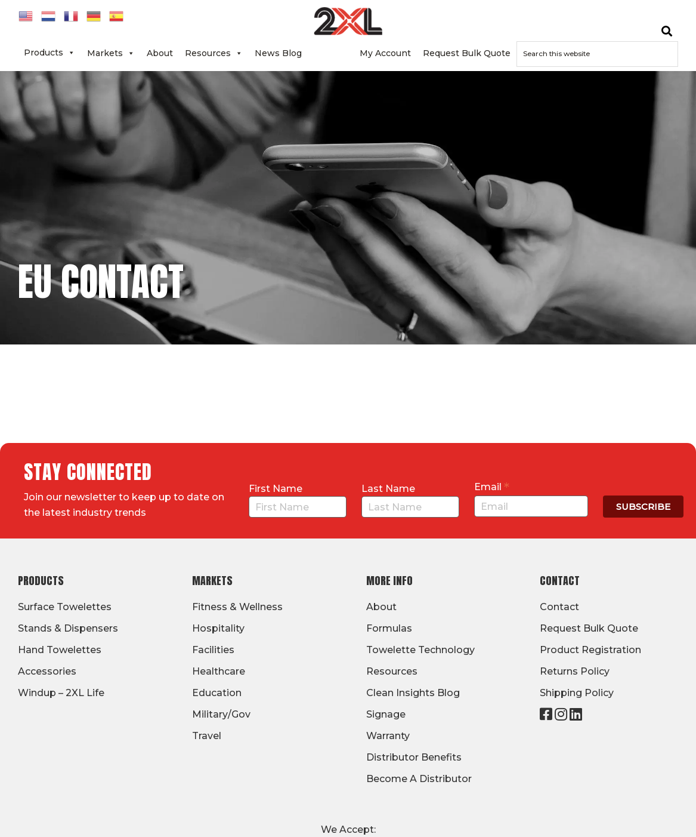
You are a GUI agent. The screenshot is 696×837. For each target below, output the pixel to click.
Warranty (388, 735)
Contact (331, 53)
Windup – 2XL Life (61, 692)
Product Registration (590, 650)
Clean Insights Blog (413, 692)
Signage (386, 714)
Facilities (213, 650)
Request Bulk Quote (467, 53)
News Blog (278, 53)
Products (49, 52)
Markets (111, 53)
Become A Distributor (419, 778)
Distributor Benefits (414, 757)
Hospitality (218, 628)
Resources (214, 53)
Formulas (389, 628)
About (160, 53)
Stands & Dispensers (68, 628)
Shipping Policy (577, 692)
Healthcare (218, 671)
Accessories (47, 671)
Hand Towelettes (59, 650)
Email (491, 486)
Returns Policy (575, 671)
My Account (385, 53)
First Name (275, 488)
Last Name (388, 488)
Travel (206, 735)
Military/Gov (221, 714)
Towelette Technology (420, 650)
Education (217, 692)
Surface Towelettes (65, 607)
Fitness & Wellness (237, 607)
